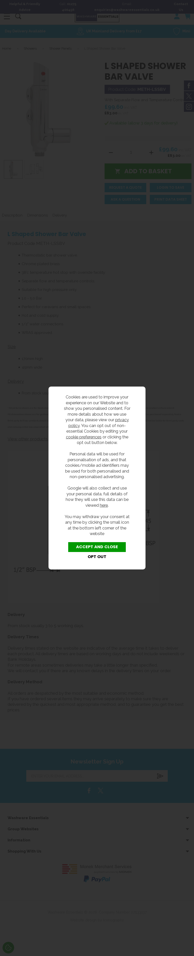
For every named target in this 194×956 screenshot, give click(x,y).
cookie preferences (84, 436)
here (104, 505)
